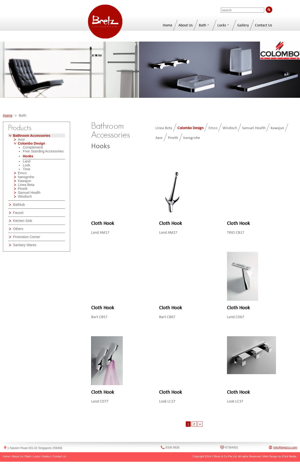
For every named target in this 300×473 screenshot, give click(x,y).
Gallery (243, 25)
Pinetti (22, 189)
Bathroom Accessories (31, 136)
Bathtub (19, 205)
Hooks (28, 156)
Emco (22, 173)
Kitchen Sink (22, 221)
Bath (202, 25)
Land (26, 161)
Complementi (33, 147)
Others (18, 229)
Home (167, 25)
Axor (21, 139)
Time (26, 169)
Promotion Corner (26, 237)
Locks (221, 25)
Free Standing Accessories (43, 151)
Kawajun (24, 181)
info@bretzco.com (285, 447)
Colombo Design (31, 143)
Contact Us (263, 25)
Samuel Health (29, 193)
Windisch (25, 196)
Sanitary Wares (24, 245)
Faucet (18, 213)
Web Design (270, 456)
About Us (185, 25)
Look (26, 165)
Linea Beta (26, 185)
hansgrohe (26, 177)
